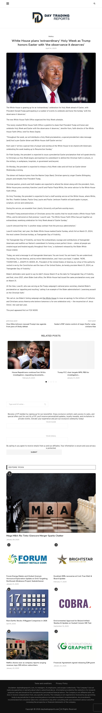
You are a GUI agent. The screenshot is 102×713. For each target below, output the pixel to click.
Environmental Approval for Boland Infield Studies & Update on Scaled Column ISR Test (72, 622)
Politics (51, 36)
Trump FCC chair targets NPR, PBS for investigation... (73, 373)
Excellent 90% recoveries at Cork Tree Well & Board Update (73, 577)
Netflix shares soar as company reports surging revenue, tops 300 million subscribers (26, 664)
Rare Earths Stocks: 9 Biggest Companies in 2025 (26, 621)
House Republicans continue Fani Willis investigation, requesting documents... (29, 373)
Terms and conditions (43, 683)
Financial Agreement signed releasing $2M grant (74, 663)
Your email (51, 438)
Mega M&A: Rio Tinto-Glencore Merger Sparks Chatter (34, 535)
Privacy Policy (62, 683)
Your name (51, 424)
